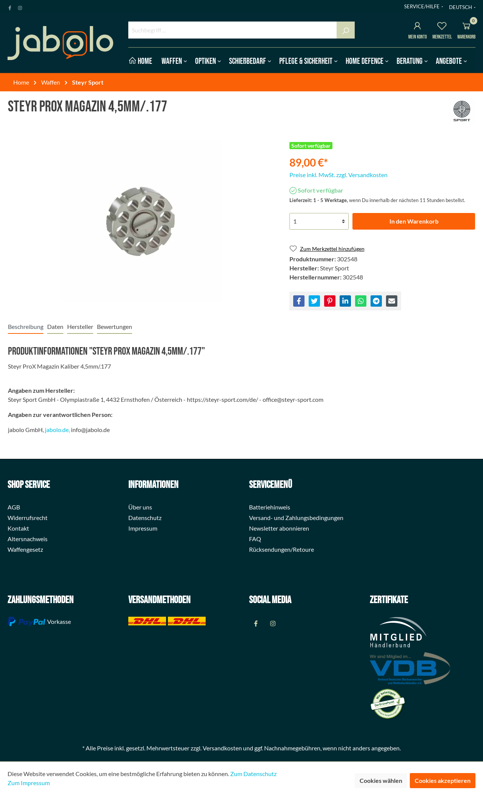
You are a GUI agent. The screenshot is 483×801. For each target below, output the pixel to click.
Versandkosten (222, 748)
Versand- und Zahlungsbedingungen (296, 517)
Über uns (140, 507)
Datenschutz (145, 517)
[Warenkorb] (466, 27)
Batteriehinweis (269, 507)
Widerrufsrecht (28, 517)
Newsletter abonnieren (279, 528)
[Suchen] (346, 30)
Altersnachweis (28, 538)
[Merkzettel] (442, 27)
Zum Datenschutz (253, 773)
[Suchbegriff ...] (232, 30)
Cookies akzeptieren (443, 780)
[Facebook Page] (10, 6)
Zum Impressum (29, 782)
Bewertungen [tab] (114, 326)
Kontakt (18, 528)
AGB (14, 507)
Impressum (142, 528)
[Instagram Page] (20, 6)
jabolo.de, (57, 429)
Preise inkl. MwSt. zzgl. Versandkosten (338, 174)
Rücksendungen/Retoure (281, 549)
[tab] (25, 326)
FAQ (255, 538)
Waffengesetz (25, 549)
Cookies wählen (381, 780)
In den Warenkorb (413, 221)
